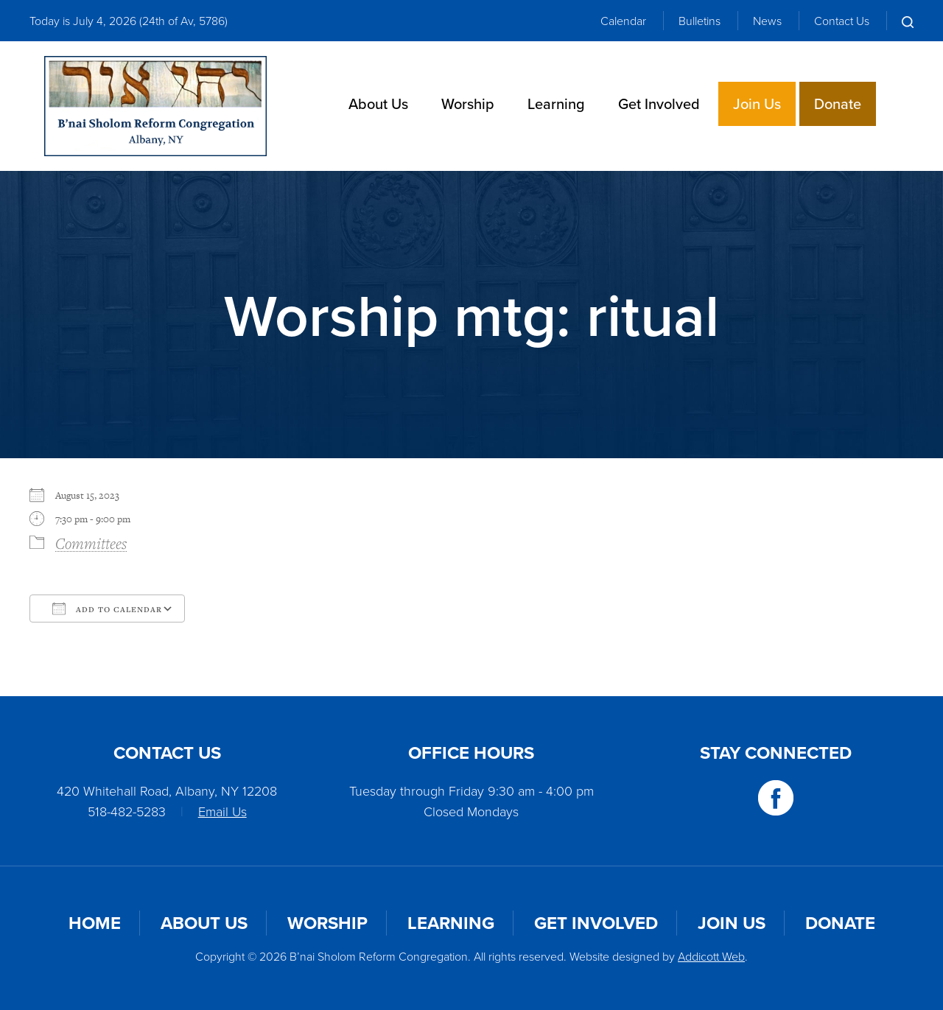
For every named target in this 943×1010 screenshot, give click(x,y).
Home (95, 923)
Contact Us (841, 21)
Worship (467, 103)
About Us (378, 103)
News (767, 21)
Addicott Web (711, 956)
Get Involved (659, 103)
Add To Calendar (107, 608)
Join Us (757, 103)
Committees (91, 543)
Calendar (623, 21)
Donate (837, 103)
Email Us (222, 811)
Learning (556, 103)
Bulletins (700, 21)
